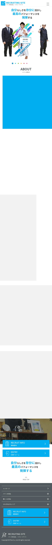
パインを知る (7, 494)
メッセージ (6, 488)
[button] (12, 63)
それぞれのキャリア (9, 504)
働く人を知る (7, 499)
